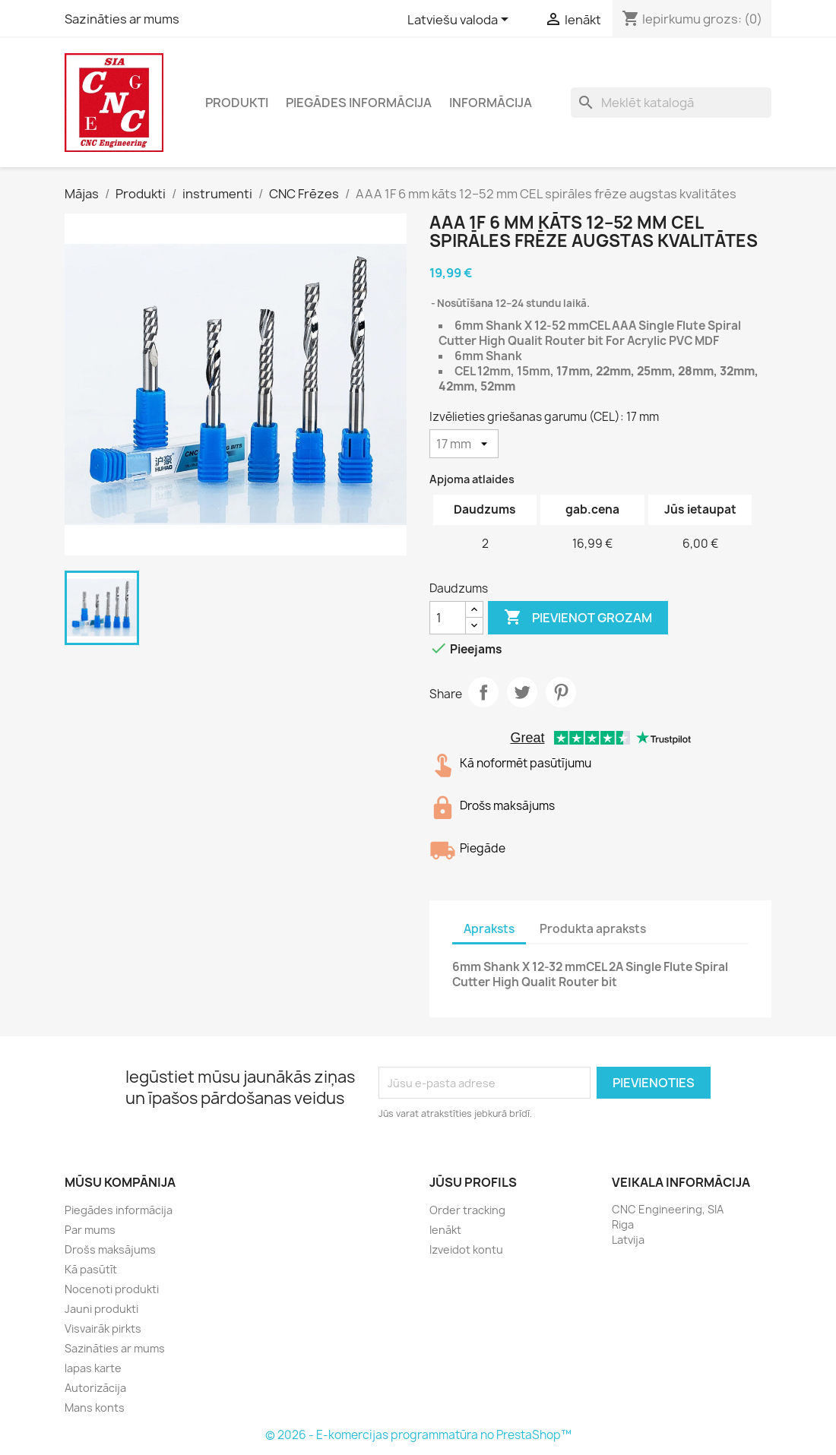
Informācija (490, 102)
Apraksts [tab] (489, 929)
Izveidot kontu (466, 1249)
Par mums (90, 1230)
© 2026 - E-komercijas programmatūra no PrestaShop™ (418, 1435)
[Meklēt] (671, 102)
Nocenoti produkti (112, 1289)
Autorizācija (95, 1388)
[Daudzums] (447, 617)
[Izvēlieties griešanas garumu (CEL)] (464, 443)
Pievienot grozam (578, 618)
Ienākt (445, 1230)
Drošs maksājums (110, 1249)
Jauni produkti (101, 1309)
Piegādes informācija (359, 102)
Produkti (236, 102)
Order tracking (467, 1210)
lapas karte (93, 1368)
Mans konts (95, 1407)
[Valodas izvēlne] (460, 20)
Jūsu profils (473, 1182)
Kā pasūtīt (91, 1269)
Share (483, 692)
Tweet (522, 692)
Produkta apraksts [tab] (593, 929)
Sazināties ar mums (122, 19)
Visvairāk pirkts (103, 1328)
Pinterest (561, 692)
